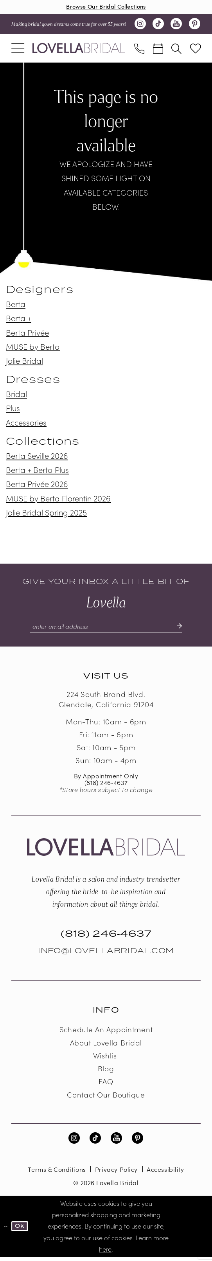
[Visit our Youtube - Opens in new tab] (176, 26)
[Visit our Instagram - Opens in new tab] (140, 26)
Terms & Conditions (57, 1173)
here (105, 1252)
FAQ (106, 1085)
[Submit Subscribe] (189, 629)
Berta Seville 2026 (37, 457)
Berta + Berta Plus (37, 471)
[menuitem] (18, 49)
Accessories (26, 423)
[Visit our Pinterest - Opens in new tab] (194, 26)
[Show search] (176, 49)
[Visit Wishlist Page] (195, 50)
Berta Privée (27, 333)
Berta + (18, 319)
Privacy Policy (116, 1173)
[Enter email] (106, 629)
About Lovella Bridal (106, 1046)
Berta (15, 305)
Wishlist (106, 1059)
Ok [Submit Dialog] (23, 1230)
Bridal (16, 395)
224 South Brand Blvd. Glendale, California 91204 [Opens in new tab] (106, 703)
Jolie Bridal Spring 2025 (46, 513)
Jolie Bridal (24, 361)
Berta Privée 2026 (37, 485)
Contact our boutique (106, 1098)
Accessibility (165, 1173)
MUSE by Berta (33, 347)
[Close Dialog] (6, 1230)
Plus (13, 409)
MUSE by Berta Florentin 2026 (58, 499)
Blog (106, 1072)
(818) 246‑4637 (106, 786)
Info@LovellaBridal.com (106, 955)
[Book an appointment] (158, 49)
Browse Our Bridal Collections (106, 7)
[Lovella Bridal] (78, 50)
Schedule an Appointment (106, 1033)
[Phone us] (139, 49)
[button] (18, 49)
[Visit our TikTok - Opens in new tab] (158, 26)
